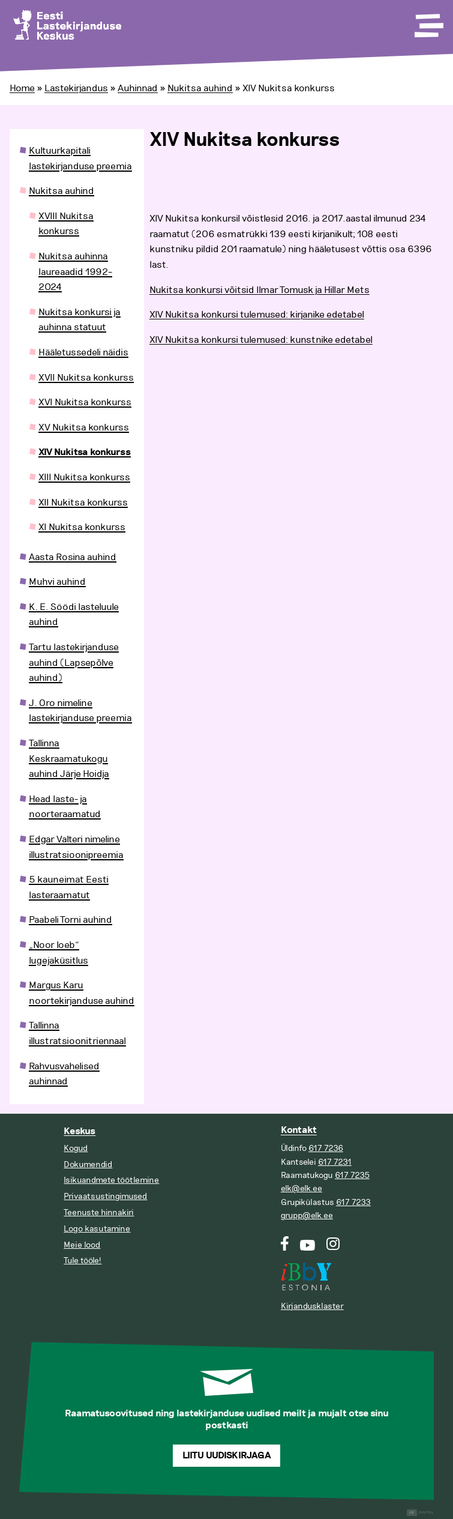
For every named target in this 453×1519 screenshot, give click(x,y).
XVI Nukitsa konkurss (84, 402)
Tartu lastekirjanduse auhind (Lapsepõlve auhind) (74, 662)
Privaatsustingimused (105, 1196)
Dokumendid (88, 1164)
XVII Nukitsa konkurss (86, 378)
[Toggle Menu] (428, 21)
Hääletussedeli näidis (83, 352)
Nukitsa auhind (200, 88)
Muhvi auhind (57, 582)
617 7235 (352, 1175)
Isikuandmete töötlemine (111, 1180)
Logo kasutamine (97, 1229)
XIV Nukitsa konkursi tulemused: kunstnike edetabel (261, 340)
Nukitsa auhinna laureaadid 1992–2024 (75, 271)
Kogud (76, 1148)
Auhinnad (138, 88)
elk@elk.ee (301, 1188)
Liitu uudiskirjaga (226, 1455)
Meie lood (82, 1245)
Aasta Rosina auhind (72, 557)
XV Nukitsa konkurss (83, 427)
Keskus (79, 1131)
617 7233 (353, 1202)
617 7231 (335, 1162)
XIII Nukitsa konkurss (84, 477)
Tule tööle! (82, 1260)
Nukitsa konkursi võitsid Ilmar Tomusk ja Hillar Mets (259, 290)
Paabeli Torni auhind (70, 920)
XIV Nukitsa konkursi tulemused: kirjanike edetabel (256, 315)
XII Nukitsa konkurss (83, 503)
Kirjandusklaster (312, 1306)
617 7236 (325, 1148)
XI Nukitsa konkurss (81, 527)
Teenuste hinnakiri (99, 1212)
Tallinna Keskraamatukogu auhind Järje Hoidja (69, 758)
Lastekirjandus (76, 88)
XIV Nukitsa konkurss (84, 452)
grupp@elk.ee (307, 1215)
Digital (420, 1512)
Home (22, 88)
